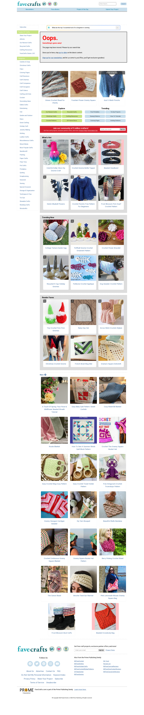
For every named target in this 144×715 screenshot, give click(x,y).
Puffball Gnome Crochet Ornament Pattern (83, 249)
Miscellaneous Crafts (27, 140)
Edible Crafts (24, 105)
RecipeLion (107, 664)
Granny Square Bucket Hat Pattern (83, 559)
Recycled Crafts (25, 46)
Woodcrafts (23, 208)
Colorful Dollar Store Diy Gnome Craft (56, 169)
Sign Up (122, 129)
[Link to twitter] (37, 664)
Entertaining (23, 108)
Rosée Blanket (54, 446)
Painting (22, 155)
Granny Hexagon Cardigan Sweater (54, 522)
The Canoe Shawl (54, 596)
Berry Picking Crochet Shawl (112, 558)
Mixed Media (24, 144)
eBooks (22, 39)
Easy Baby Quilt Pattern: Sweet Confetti (83, 408)
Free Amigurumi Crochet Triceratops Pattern (112, 485)
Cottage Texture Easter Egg (55, 248)
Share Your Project (26, 35)
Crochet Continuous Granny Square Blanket (54, 559)
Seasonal (23, 180)
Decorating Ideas (25, 101)
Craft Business (24, 76)
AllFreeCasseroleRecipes (111, 672)
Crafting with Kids (25, 94)
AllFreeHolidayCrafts (81, 666)
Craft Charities (24, 80)
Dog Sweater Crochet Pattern (111, 284)
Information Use (93, 130)
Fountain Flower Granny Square (83, 100)
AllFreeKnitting (79, 664)
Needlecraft (23, 151)
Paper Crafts (24, 158)
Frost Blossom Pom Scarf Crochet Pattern (111, 205)
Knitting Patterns (115, 120)
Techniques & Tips (26, 194)
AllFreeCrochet (79, 661)
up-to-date (63, 53)
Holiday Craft (24, 126)
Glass (21, 119)
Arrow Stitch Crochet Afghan (111, 328)
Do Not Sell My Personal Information (36, 675)
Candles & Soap (25, 62)
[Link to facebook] (30, 664)
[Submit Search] (123, 4)
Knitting (22, 133)
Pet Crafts (23, 165)
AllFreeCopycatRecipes (110, 666)
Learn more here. (80, 689)
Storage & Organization (27, 190)
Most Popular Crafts (26, 148)
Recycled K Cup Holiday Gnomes (56, 285)
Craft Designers (25, 87)
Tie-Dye (22, 198)
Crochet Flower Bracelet (111, 248)
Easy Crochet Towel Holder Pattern (83, 485)
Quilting (22, 173)
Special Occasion (25, 187)
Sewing (22, 183)
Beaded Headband (111, 168)
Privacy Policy (83, 130)
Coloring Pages (25, 72)
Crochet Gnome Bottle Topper (83, 168)
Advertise (40, 671)
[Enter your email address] (86, 650)
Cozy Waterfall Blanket (112, 407)
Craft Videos (24, 90)
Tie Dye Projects (115, 112)
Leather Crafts (24, 137)
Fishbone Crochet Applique (83, 284)
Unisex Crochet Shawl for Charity (55, 101)
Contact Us (50, 671)
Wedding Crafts (25, 205)
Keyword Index (59, 675)
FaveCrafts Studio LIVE (27, 53)
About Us (30, 671)
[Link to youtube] (57, 664)
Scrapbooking (24, 176)
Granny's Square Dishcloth (111, 364)
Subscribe (23, 27)
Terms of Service (37, 682)
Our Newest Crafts (26, 43)
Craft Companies (25, 83)
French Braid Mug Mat (83, 364)
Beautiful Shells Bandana (112, 521)
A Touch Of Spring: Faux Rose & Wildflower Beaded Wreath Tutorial (54, 409)
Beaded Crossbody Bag (105, 633)
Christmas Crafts (25, 65)
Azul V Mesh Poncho (112, 100)
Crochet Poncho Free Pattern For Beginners (83, 205)
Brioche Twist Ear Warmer (83, 596)
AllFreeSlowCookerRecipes (112, 669)
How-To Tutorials (115, 116)
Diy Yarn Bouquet (83, 521)
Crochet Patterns (51, 120)
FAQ (58, 671)
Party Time (23, 162)
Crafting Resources (26, 50)
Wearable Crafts (25, 201)
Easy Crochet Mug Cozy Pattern (54, 484)
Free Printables (95, 112)
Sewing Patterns (95, 116)
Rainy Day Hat (83, 328)
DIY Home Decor (72, 120)
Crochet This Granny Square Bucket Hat (112, 447)
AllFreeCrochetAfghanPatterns (84, 669)
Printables (23, 169)
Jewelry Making (25, 130)
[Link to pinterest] (43, 664)
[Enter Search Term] (107, 3)
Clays (21, 69)
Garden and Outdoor (26, 115)
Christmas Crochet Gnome (56, 364)
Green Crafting (24, 122)
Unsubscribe (51, 682)
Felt (21, 112)
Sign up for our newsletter (52, 58)
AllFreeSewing (79, 674)
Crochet (22, 97)
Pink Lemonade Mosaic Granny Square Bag (113, 597)
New (43, 375)
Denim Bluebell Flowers (56, 204)
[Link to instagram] (50, 664)
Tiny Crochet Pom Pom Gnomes (56, 329)
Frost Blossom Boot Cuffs (62, 633)
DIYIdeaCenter (79, 672)
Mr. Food (106, 661)
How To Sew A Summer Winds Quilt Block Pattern (83, 447)
